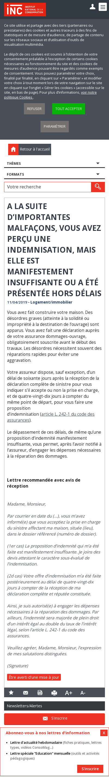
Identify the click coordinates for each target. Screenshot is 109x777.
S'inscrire (59, 718)
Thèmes (14, 163)
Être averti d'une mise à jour (34, 677)
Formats (15, 174)
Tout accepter (68, 108)
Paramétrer (55, 126)
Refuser (34, 108)
